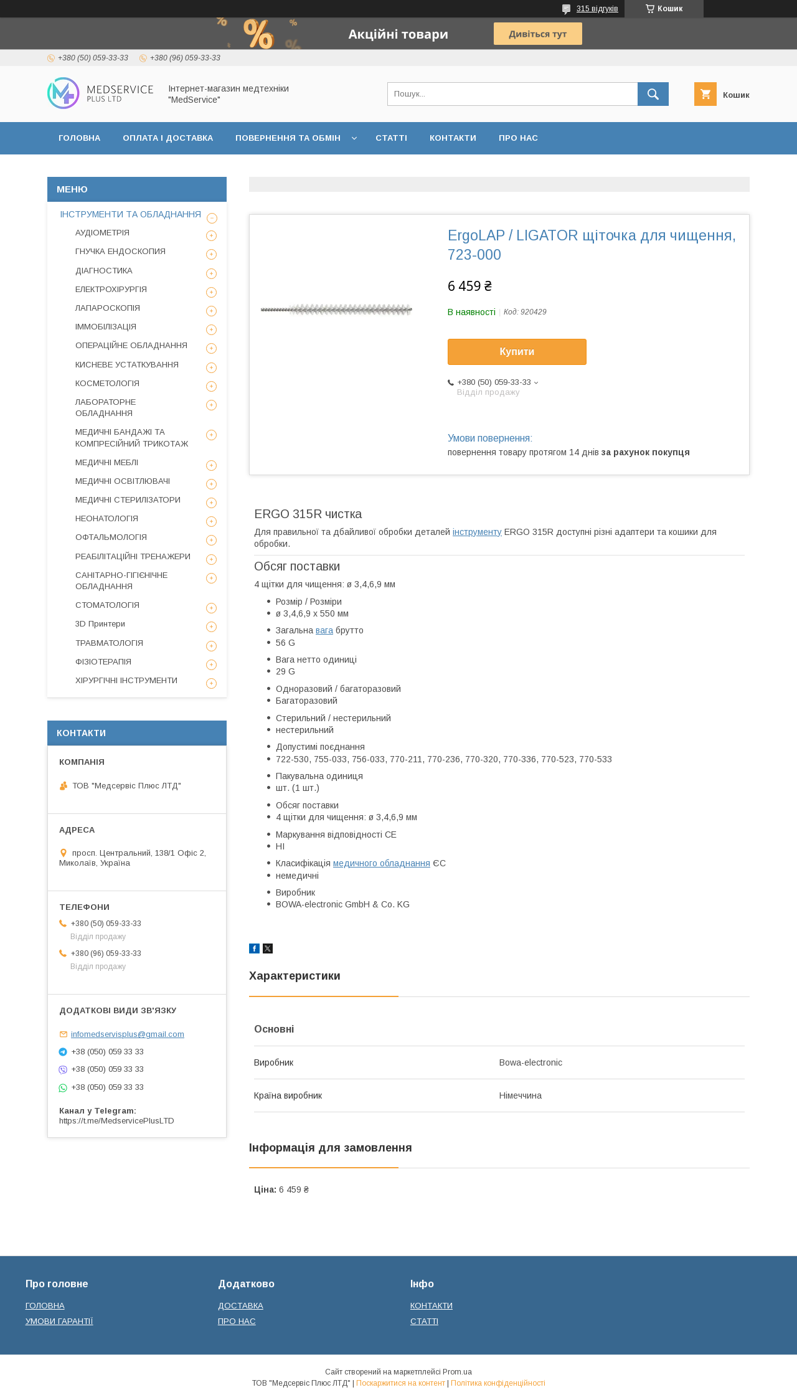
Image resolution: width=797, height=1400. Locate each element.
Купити (517, 351)
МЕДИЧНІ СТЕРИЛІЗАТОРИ (128, 499)
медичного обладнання (381, 863)
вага (324, 630)
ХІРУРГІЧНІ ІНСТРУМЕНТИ (126, 680)
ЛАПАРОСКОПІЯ (107, 308)
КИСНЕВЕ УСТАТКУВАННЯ (127, 364)
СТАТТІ (391, 138)
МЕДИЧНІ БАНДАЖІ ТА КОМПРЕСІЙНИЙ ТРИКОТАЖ (131, 437)
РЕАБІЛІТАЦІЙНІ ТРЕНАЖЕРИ (133, 556)
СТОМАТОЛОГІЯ (107, 605)
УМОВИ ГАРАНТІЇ (59, 1321)
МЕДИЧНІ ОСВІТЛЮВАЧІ (122, 481)
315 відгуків (597, 8)
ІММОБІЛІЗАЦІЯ (105, 326)
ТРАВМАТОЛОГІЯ (109, 643)
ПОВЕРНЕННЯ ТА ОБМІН (288, 138)
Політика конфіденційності (498, 1383)
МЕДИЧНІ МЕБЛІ (106, 462)
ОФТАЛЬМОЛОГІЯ (111, 537)
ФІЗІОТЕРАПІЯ (103, 661)
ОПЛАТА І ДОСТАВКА (168, 138)
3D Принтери (100, 623)
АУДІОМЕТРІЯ (102, 232)
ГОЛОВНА (79, 138)
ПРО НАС (518, 138)
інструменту (477, 532)
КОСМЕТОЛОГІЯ (107, 383)
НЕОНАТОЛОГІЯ (106, 518)
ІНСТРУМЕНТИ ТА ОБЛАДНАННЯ (130, 214)
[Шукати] (653, 94)
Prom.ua (457, 1372)
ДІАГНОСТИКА (104, 270)
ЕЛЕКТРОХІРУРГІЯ (111, 289)
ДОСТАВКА (240, 1305)
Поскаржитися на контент (400, 1383)
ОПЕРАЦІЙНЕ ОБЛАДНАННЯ (131, 345)
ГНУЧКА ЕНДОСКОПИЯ (120, 251)
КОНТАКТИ (453, 138)
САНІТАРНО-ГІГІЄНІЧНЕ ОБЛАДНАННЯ (121, 580)
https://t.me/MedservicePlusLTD (116, 1120)
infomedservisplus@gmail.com (127, 1034)
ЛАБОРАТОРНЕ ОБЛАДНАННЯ (105, 407)
